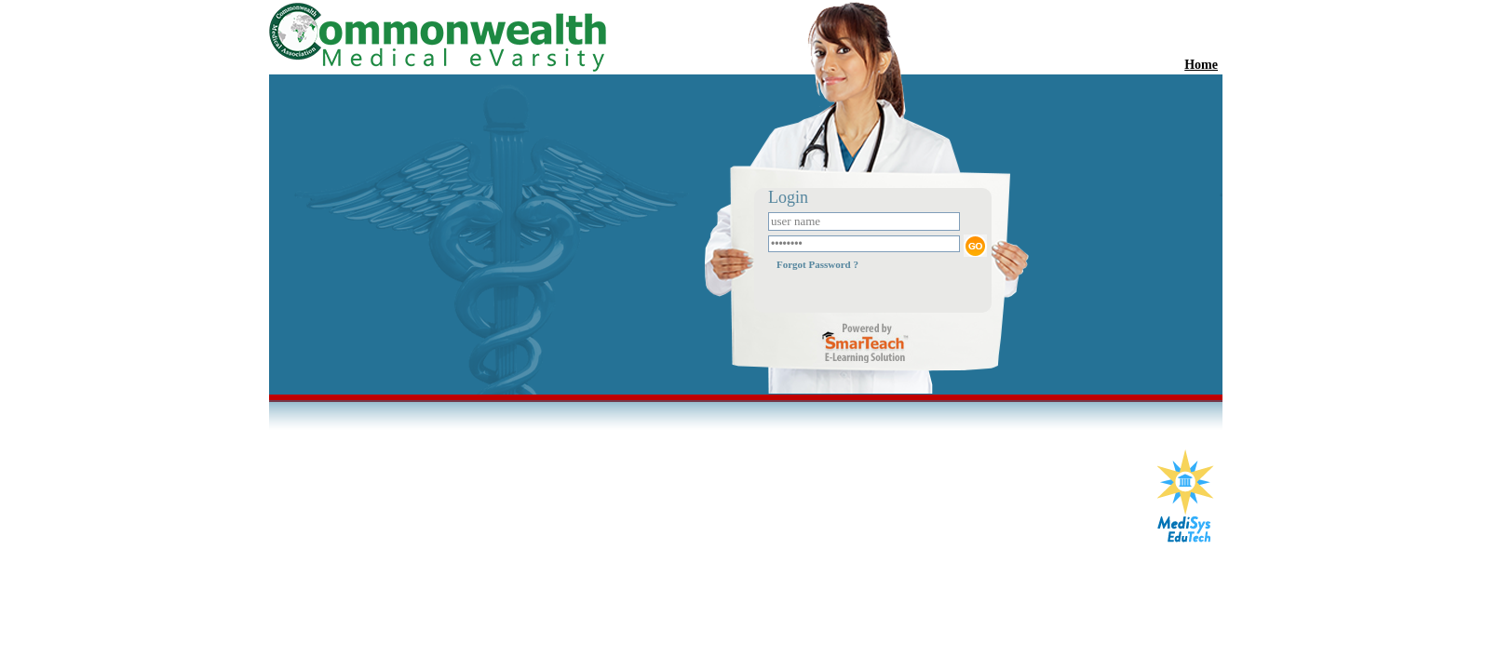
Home (1201, 65)
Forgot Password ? (817, 264)
